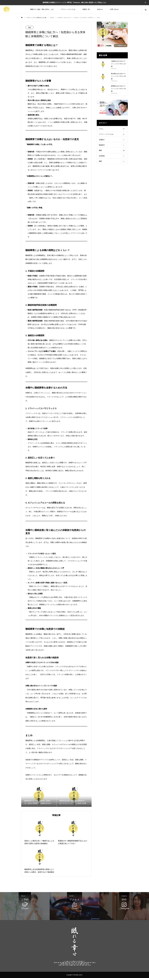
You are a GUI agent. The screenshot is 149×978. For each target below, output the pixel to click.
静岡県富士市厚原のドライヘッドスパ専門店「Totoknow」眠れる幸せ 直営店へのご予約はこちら (74, 2)
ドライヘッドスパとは (68, 9)
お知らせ (100, 9)
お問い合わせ (114, 9)
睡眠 (29, 27)
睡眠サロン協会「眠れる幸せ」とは (41, 9)
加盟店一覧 (86, 9)
